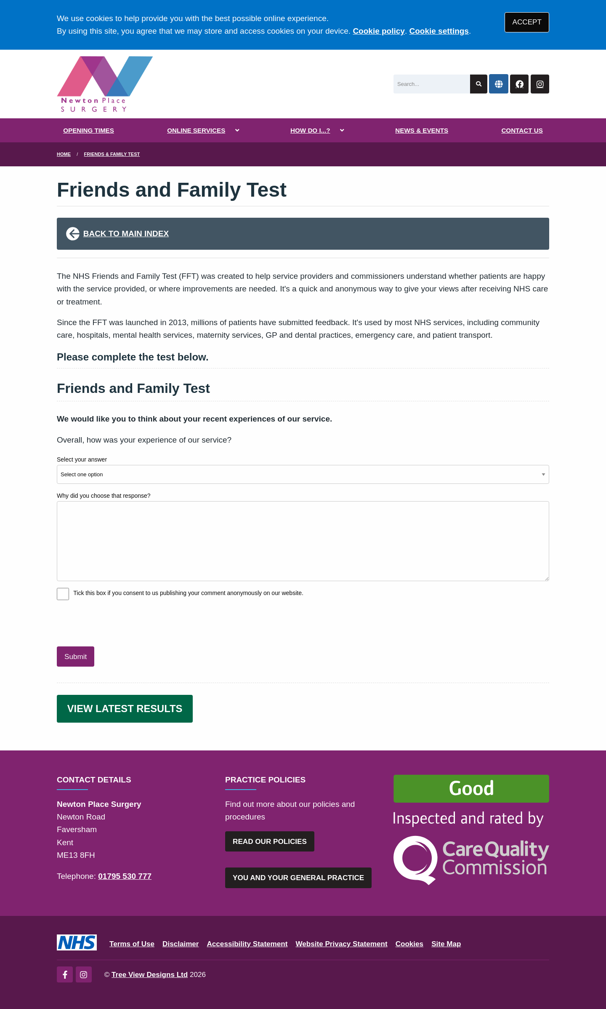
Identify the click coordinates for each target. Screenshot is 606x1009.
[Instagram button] (540, 84)
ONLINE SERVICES (196, 130)
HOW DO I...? (310, 130)
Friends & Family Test (112, 154)
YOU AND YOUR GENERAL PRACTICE (298, 878)
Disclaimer (180, 944)
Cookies (410, 944)
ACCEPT (527, 22)
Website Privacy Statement (341, 944)
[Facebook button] (519, 84)
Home (64, 154)
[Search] (431, 84)
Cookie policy (379, 31)
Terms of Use (131, 944)
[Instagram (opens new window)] (84, 974)
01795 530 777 (125, 876)
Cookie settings (438, 31)
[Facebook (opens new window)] (65, 974)
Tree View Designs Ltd (150, 975)
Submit (75, 657)
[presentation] (121, 622)
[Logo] (105, 84)
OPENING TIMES (88, 130)
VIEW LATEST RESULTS (125, 708)
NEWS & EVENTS (421, 130)
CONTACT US (521, 130)
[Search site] (478, 84)
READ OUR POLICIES (270, 842)
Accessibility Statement (247, 944)
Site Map (446, 944)
